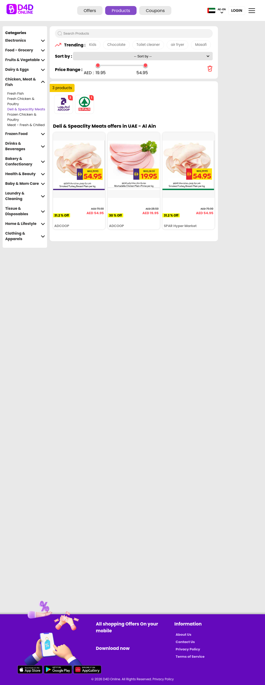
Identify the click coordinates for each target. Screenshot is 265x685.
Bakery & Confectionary (25, 161)
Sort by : (64, 56)
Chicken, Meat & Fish (25, 82)
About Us (183, 634)
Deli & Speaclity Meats (26, 109)
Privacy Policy (188, 649)
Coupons (155, 11)
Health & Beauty (25, 174)
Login (236, 10)
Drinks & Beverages (25, 146)
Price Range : (68, 70)
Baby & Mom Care (25, 183)
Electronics (25, 40)
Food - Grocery (25, 50)
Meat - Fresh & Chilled (26, 124)
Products (121, 11)
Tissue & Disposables (25, 211)
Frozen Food (25, 134)
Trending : (73, 45)
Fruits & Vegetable (25, 60)
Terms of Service (190, 656)
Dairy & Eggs (25, 69)
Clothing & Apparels (25, 236)
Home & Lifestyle (25, 223)
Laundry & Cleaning (25, 196)
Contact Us (185, 641)
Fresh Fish (15, 93)
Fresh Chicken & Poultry (21, 101)
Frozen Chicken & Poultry (21, 117)
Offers (90, 11)
